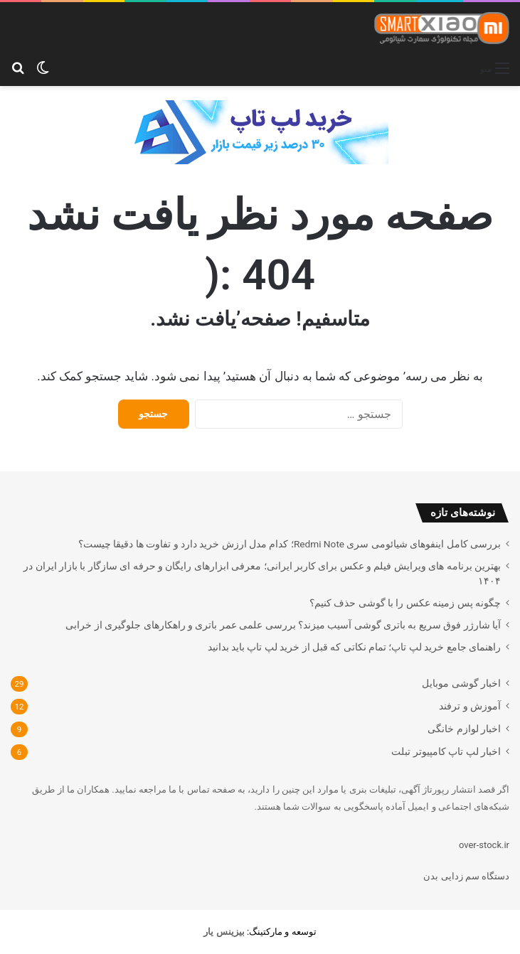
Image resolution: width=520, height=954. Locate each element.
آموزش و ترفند (470, 706)
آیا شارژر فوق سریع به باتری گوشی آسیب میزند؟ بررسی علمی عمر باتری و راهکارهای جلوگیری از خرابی (283, 625)
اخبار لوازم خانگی (464, 728)
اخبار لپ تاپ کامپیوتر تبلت (446, 751)
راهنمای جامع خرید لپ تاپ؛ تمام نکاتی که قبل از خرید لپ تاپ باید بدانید (354, 647)
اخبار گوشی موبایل (461, 683)
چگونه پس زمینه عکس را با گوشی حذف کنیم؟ (405, 603)
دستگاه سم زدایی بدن (466, 876)
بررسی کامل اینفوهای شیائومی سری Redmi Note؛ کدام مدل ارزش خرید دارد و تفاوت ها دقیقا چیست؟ (289, 544)
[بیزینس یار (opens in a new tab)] (223, 931)
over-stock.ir (484, 845)
